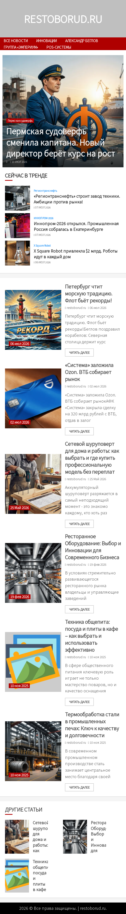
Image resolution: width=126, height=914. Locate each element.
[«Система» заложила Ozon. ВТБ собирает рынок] (33, 398)
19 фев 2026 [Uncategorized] (19, 596)
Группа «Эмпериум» (21, 47)
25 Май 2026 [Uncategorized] (19, 507)
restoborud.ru (63, 18)
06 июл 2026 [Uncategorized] (19, 343)
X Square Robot (42, 245)
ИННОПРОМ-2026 (43, 218)
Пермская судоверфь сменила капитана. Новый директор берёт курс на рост (60, 142)
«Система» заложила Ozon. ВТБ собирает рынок (89, 371)
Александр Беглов (81, 40)
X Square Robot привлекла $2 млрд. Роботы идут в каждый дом (76, 253)
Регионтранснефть (45, 190)
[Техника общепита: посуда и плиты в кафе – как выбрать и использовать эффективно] (33, 662)
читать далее (79, 352)
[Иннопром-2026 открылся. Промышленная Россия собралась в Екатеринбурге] (17, 225)
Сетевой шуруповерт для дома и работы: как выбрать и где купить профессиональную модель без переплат (92, 457)
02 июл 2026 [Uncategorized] (19, 422)
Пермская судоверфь (20, 120)
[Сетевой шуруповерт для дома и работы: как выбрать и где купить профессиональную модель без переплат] (33, 484)
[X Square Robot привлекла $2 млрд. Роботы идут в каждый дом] (17, 253)
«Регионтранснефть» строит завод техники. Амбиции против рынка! (77, 198)
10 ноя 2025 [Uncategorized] (19, 685)
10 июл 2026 (19, 162)
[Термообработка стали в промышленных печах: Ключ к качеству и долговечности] (33, 751)
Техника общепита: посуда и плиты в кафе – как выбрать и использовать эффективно (91, 635)
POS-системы (58, 47)
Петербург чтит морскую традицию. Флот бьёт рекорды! (88, 293)
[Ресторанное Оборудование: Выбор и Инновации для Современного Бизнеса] (33, 573)
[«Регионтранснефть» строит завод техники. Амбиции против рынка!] (17, 198)
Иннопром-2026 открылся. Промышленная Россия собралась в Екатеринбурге (76, 226)
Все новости (16, 40)
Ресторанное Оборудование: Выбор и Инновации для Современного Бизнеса (93, 547)
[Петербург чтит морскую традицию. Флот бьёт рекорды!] (33, 320)
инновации (46, 40)
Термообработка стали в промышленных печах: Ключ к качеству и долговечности (92, 725)
